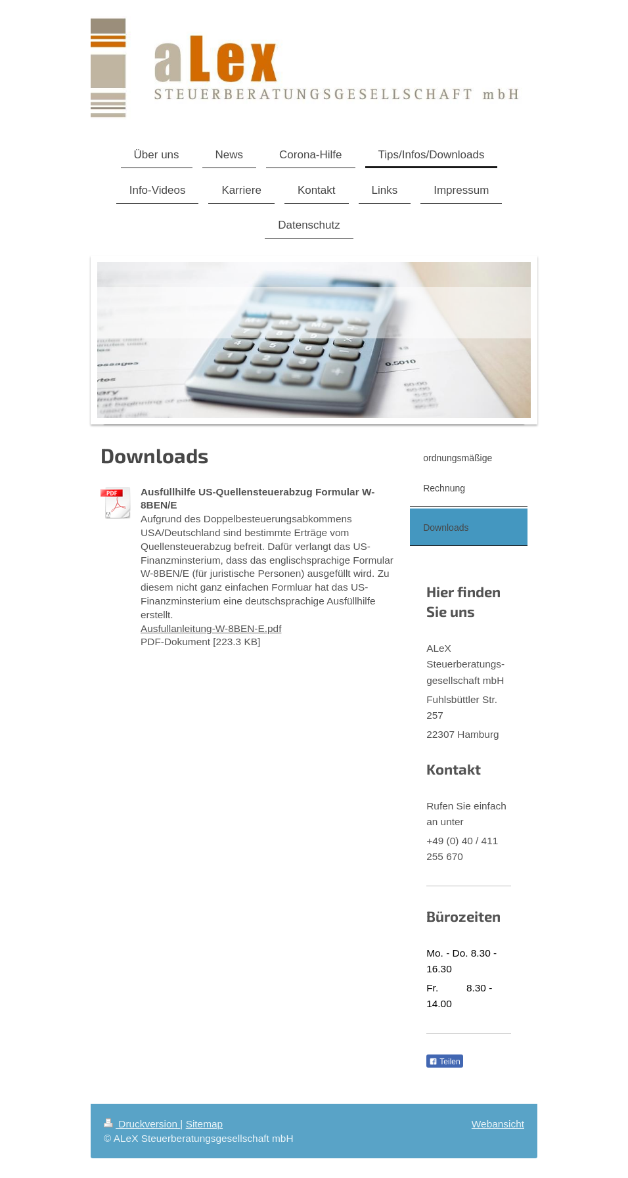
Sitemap (204, 1123)
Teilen (444, 1061)
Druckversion (142, 1123)
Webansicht (498, 1123)
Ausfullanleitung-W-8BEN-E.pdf (211, 628)
